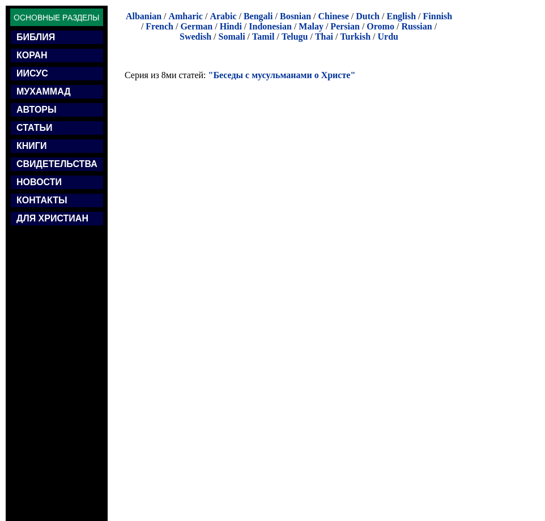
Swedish (195, 36)
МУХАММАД (43, 91)
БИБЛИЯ (35, 37)
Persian (345, 26)
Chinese (333, 16)
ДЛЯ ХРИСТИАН (52, 218)
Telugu (295, 36)
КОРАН (32, 55)
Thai (324, 36)
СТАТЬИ (34, 128)
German (196, 26)
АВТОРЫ (36, 109)
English (401, 16)
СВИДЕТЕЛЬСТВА (56, 164)
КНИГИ (31, 146)
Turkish (355, 36)
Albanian (143, 16)
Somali (231, 36)
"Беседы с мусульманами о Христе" (282, 75)
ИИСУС (32, 73)
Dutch (368, 16)
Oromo (380, 26)
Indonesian (270, 26)
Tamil (263, 36)
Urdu (388, 36)
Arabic (223, 16)
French (159, 26)
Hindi (231, 26)
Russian (416, 26)
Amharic (185, 16)
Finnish (438, 16)
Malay (311, 26)
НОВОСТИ (39, 182)
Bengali (258, 16)
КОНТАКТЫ (41, 200)
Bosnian (295, 16)
